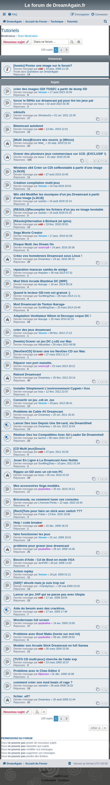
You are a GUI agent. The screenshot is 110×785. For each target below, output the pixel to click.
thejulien (43, 272)
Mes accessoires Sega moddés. (36, 485)
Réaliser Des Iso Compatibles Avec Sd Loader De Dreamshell (58, 434)
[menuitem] (12, 14)
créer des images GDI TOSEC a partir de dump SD (50, 89)
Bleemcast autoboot (28, 126)
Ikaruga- (43, 284)
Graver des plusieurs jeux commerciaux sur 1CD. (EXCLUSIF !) (59, 153)
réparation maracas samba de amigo (40, 269)
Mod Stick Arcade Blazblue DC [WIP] (40, 281)
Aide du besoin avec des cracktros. (39, 608)
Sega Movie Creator (27, 232)
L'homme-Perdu (47, 502)
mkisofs (19, 112)
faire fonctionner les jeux (31, 534)
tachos (42, 437)
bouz (41, 103)
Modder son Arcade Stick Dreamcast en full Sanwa (50, 645)
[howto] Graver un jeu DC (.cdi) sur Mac (42, 341)
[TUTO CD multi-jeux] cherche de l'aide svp (45, 659)
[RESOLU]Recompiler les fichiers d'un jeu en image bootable (58, 209)
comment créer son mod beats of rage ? (43, 682)
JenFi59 (43, 562)
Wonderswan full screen (31, 620)
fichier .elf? (21, 696)
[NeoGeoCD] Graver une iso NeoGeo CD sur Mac (49, 351)
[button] (66, 50)
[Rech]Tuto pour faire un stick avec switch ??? (47, 511)
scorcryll (43, 247)
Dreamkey (44, 259)
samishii (43, 685)
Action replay (23, 571)
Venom (42, 92)
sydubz (42, 201)
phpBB (44, 772)
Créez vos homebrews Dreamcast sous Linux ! (47, 256)
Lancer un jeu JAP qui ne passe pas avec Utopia (49, 594)
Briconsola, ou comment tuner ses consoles (46, 499)
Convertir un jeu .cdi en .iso (33, 400)
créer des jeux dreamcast (32, 330)
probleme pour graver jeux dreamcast (41, 546)
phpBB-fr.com (61, 776)
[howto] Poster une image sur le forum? (42, 65)
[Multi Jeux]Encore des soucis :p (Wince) (43, 140)
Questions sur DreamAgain (42, 71)
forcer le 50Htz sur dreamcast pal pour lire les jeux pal (53, 100)
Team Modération (28, 36)
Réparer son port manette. (32, 363)
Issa (40, 391)
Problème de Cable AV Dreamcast (38, 411)
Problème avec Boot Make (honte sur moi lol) (46, 634)
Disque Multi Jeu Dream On (33, 244)
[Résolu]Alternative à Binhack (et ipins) (42, 221)
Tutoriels (10, 30)
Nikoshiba (44, 344)
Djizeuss (43, 674)
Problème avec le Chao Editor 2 (36, 671)
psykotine (44, 488)
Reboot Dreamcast (27, 374)
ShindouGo (44, 115)
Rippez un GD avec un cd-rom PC (38, 472)
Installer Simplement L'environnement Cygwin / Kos (51, 388)
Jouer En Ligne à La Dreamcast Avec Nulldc (45, 460)
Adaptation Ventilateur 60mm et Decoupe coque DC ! (52, 316)
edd (40, 68)
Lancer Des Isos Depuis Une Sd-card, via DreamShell (52, 423)
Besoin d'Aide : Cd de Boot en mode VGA (44, 559)
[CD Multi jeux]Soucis (29, 448)
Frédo (41, 514)
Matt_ (41, 143)
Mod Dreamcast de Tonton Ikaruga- (39, 304)
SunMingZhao (46, 295)
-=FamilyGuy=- (47, 586)
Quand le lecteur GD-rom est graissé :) (41, 292)
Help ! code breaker (27, 522)
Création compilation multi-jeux (36, 183)
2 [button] (61, 50)
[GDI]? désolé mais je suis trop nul (39, 583)
